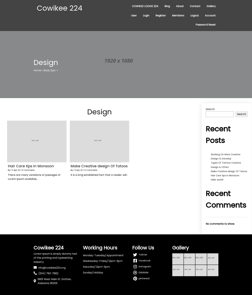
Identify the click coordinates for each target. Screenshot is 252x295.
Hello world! (217, 179)
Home (37, 70)
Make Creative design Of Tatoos (229, 171)
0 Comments (28, 170)
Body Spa (49, 70)
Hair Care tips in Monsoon (225, 175)
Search (210, 109)
